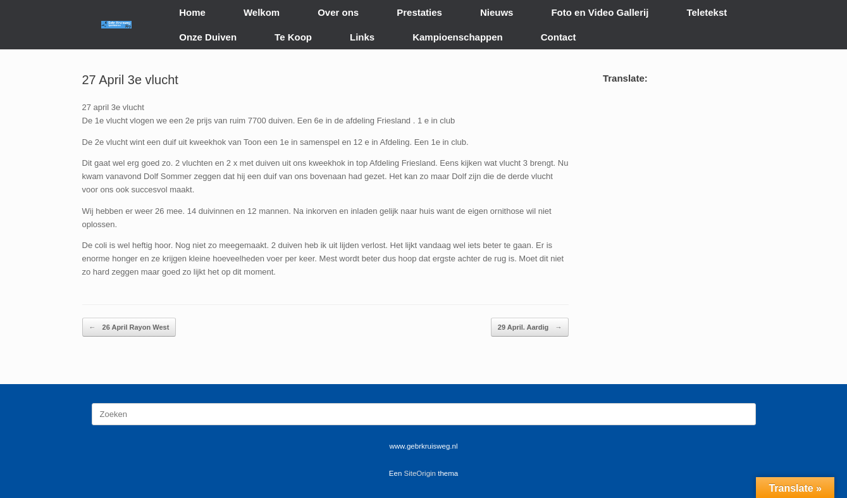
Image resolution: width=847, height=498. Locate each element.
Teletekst (706, 12)
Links (362, 37)
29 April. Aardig (530, 327)
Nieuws (497, 12)
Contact (558, 37)
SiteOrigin (420, 473)
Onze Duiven (208, 37)
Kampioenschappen (457, 37)
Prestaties (419, 12)
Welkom (262, 12)
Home (192, 12)
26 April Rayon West (129, 327)
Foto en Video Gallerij (599, 12)
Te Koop (293, 37)
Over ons (338, 12)
